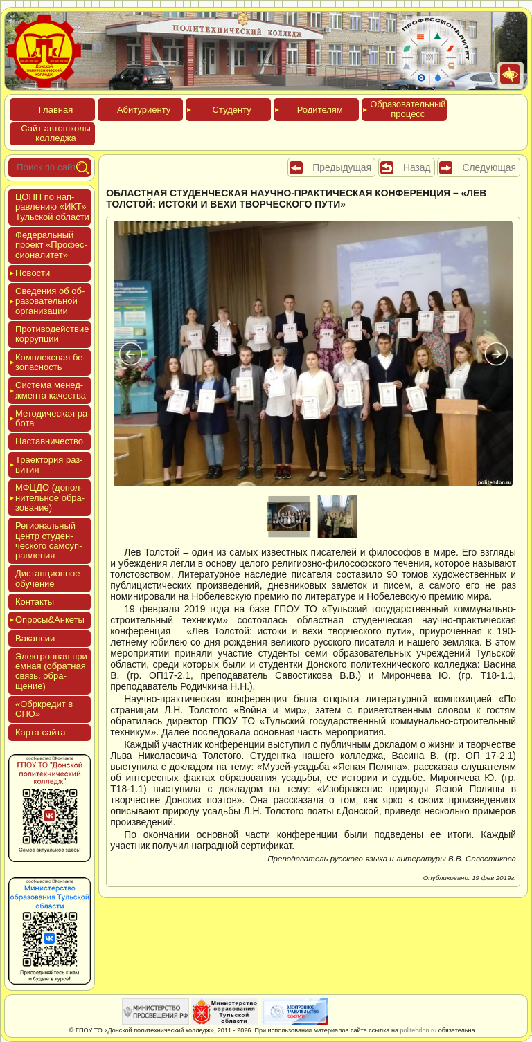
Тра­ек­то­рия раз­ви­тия (49, 465)
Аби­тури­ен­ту (143, 109)
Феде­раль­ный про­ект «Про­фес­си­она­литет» (51, 245)
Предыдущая (341, 167)
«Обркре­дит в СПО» (44, 709)
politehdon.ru (418, 1030)
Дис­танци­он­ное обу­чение (47, 578)
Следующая (489, 167)
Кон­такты (34, 601)
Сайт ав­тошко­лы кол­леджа (56, 133)
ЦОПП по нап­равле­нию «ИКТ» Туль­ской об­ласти (52, 207)
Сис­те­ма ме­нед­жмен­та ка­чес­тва (50, 390)
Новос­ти (32, 273)
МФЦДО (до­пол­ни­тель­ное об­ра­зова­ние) (50, 497)
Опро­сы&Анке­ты (50, 619)
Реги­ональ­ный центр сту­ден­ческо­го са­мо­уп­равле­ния (48, 540)
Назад (417, 167)
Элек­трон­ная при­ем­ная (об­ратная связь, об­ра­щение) (52, 671)
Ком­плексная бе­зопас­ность (50, 362)
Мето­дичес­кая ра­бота (53, 418)
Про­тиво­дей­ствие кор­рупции (52, 334)
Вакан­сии (35, 638)
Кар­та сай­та (40, 732)
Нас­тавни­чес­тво (49, 441)
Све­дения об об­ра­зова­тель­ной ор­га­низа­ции (50, 301)
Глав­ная (56, 109)
